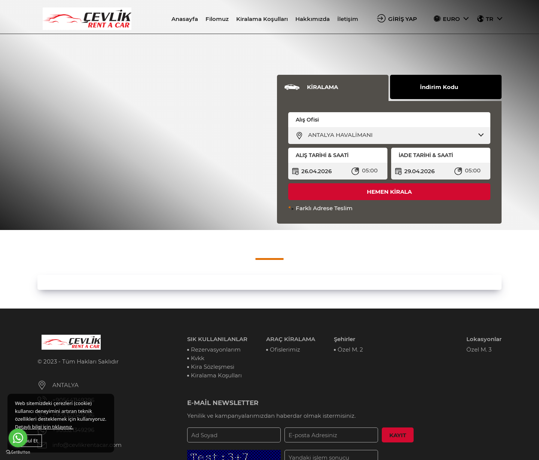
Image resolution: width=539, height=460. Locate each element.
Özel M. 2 (350, 349)
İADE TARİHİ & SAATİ (426, 155)
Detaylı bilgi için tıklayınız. (44, 426)
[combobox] (394, 135)
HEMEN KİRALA (389, 191)
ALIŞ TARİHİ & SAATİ (322, 155)
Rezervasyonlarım (216, 349)
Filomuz (217, 18)
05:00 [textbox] (370, 170)
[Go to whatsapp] (18, 438)
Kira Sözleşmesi (212, 366)
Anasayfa (184, 18)
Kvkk (197, 358)
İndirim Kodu (439, 87)
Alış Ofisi (307, 119)
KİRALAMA (322, 87)
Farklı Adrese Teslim (324, 208)
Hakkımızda (312, 18)
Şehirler (344, 339)
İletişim (347, 18)
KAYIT (397, 435)
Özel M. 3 (478, 349)
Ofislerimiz (285, 349)
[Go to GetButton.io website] (18, 452)
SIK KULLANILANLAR (217, 339)
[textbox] (394, 135)
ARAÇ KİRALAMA (290, 339)
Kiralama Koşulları (262, 18)
